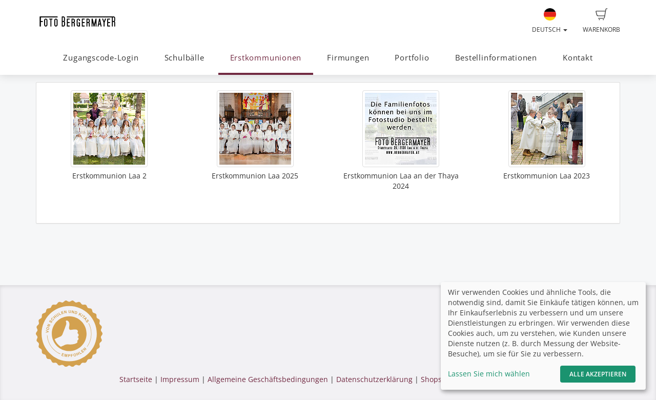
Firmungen (348, 57)
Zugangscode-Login (100, 57)
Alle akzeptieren (597, 374)
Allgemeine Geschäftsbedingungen (268, 379)
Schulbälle (184, 57)
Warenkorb (601, 21)
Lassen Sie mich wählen (489, 373)
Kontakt (577, 57)
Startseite (135, 379)
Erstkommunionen (266, 57)
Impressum (179, 379)
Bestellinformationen (496, 57)
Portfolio (412, 57)
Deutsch (549, 21)
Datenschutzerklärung (374, 379)
